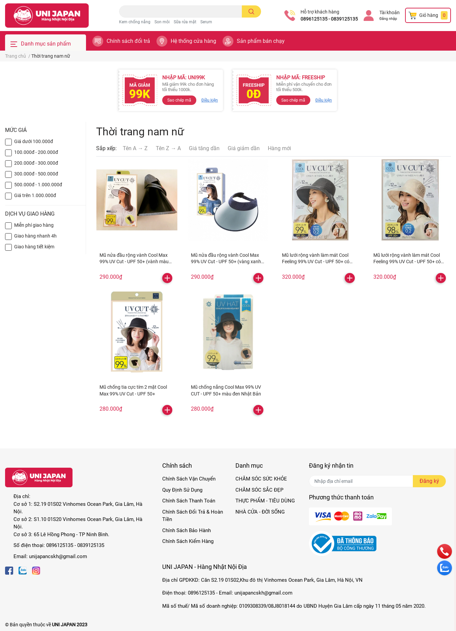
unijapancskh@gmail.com (58, 556)
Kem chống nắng (134, 22)
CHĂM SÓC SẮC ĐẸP (259, 490)
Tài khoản (389, 12)
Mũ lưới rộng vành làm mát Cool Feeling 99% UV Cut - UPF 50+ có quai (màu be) (407, 261)
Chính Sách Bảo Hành (186, 530)
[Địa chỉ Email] (377, 481)
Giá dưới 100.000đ (33, 141)
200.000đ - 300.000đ (36, 163)
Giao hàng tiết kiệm (34, 246)
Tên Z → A (168, 148)
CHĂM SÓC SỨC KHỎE (261, 479)
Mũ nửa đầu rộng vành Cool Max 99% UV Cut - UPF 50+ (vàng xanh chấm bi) (226, 261)
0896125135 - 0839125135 (329, 19)
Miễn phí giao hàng (34, 225)
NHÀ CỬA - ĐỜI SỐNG (260, 512)
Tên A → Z (135, 148)
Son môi (162, 22)
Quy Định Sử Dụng (182, 490)
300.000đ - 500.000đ (36, 173)
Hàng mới (279, 148)
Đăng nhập (388, 19)
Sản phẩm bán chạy (261, 41)
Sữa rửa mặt (185, 22)
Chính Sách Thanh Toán (188, 501)
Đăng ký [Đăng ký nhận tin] (429, 481)
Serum (206, 22)
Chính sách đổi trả (128, 41)
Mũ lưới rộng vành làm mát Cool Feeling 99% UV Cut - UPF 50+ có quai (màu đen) (315, 261)
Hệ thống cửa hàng (193, 41)
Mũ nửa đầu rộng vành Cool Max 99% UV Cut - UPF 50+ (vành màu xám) (134, 261)
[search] (251, 11)
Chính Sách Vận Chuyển (189, 479)
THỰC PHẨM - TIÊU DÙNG (265, 501)
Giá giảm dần (244, 148)
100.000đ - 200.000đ (36, 152)
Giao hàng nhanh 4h (35, 236)
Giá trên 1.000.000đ (35, 195)
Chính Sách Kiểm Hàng (187, 541)
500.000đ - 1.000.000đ (38, 184)
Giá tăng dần (204, 148)
